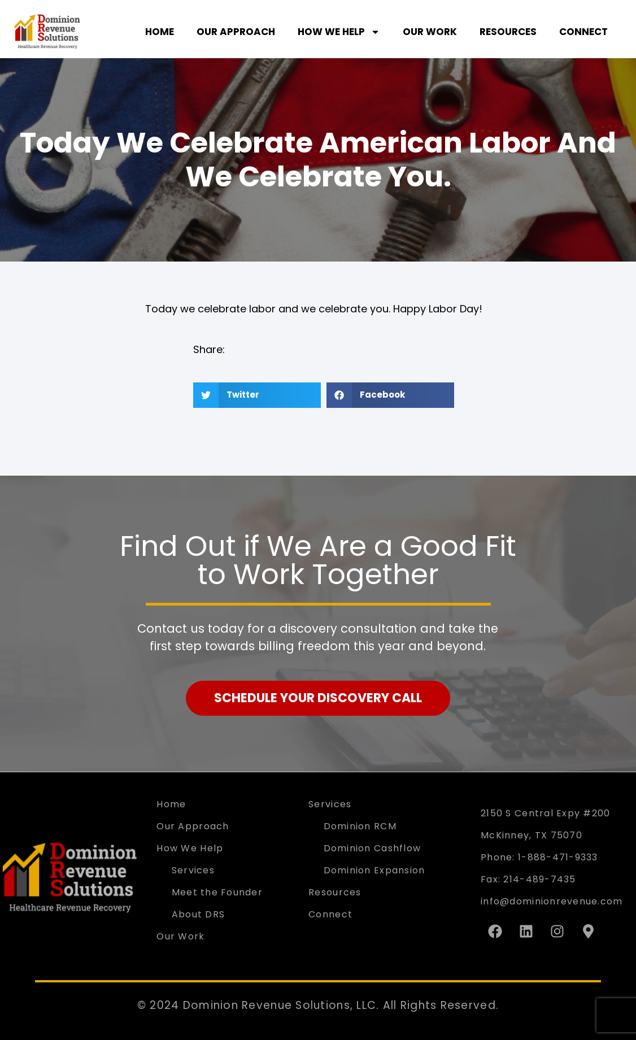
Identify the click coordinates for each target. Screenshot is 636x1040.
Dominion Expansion (374, 870)
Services (193, 870)
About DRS (198, 914)
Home (159, 31)
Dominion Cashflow (372, 848)
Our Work (430, 31)
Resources (508, 31)
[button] (257, 395)
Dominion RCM (360, 826)
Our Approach (236, 31)
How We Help (339, 31)
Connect (583, 31)
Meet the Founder (217, 892)
